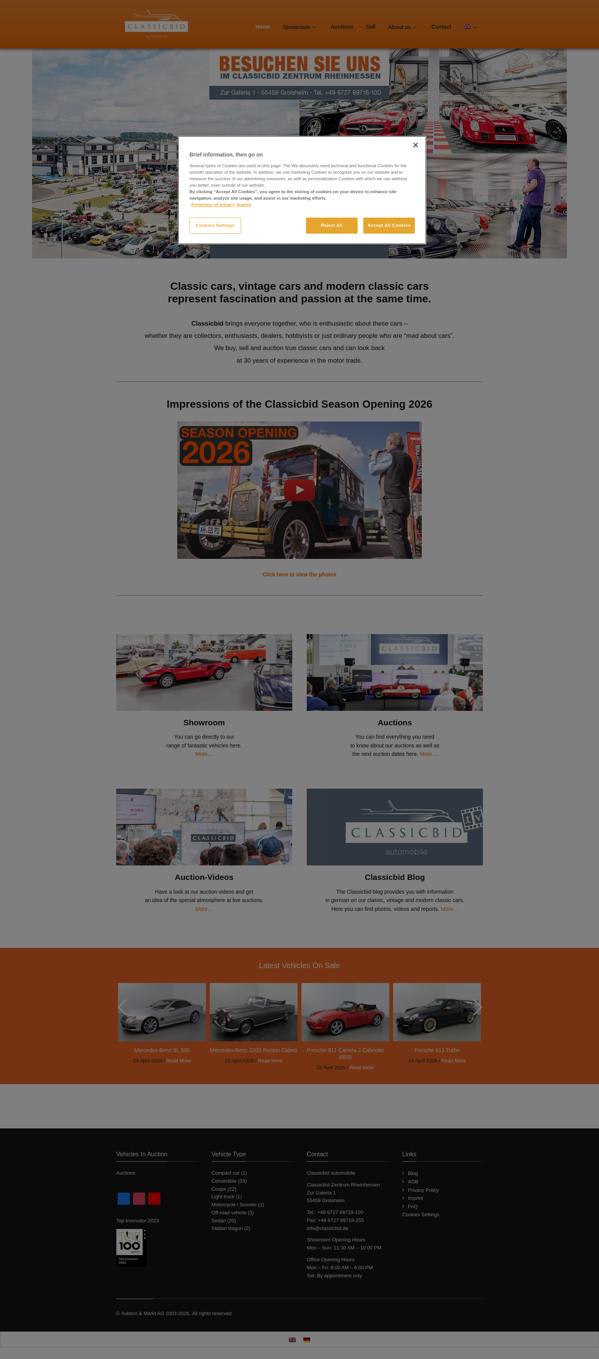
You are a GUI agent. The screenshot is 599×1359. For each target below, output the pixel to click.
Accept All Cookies (389, 225)
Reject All (332, 225)
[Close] (415, 145)
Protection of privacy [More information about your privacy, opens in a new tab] (213, 204)
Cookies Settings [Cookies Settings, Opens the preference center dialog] (215, 225)
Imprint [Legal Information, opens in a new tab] (243, 204)
